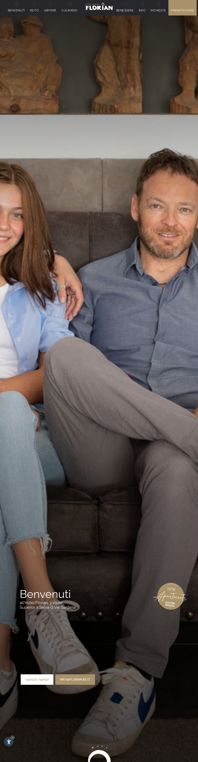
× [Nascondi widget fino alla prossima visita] (12, 737)
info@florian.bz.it (75, 679)
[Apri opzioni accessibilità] (9, 742)
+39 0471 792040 (37, 679)
